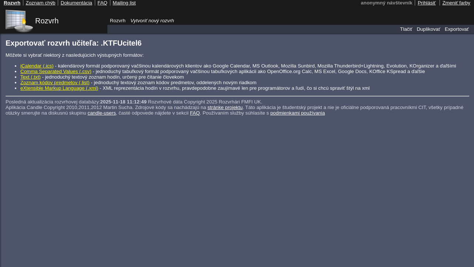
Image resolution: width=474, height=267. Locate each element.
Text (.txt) (30, 77)
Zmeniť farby (456, 3)
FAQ (195, 113)
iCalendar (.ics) (37, 66)
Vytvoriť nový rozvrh (152, 20)
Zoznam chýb (40, 3)
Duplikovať (428, 29)
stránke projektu (225, 107)
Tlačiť (406, 29)
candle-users (102, 113)
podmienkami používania (297, 113)
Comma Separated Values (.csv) (55, 71)
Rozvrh (47, 21)
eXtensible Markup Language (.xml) (59, 88)
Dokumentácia (76, 3)
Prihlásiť (427, 3)
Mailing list (124, 3)
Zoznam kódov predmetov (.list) (55, 82)
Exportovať (457, 29)
